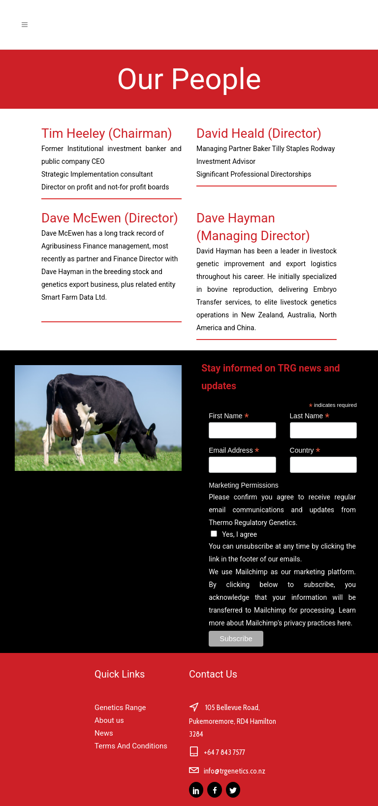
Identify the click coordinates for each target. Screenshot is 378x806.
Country (305, 450)
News (103, 733)
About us (109, 720)
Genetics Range (120, 707)
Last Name (310, 416)
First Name (229, 416)
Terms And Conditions (130, 746)
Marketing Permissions (244, 485)
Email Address (234, 450)
